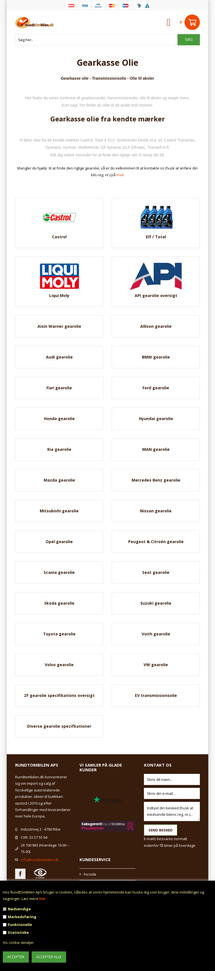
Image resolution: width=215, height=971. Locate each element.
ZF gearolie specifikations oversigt (59, 695)
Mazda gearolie (59, 480)
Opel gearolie (59, 541)
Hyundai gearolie (156, 418)
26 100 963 (29, 845)
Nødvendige (19, 908)
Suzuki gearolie (155, 603)
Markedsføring (22, 916)
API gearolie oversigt (156, 295)
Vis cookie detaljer (18, 942)
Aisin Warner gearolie (59, 326)
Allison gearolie (156, 326)
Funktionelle (20, 924)
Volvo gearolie (59, 664)
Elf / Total (156, 236)
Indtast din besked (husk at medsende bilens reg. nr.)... (172, 811)
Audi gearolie (59, 357)
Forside (90, 874)
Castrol (59, 236)
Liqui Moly (59, 295)
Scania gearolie (59, 572)
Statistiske (18, 932)
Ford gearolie (155, 387)
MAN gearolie (156, 449)
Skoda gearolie (59, 603)
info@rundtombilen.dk (40, 859)
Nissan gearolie (156, 510)
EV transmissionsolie (156, 695)
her (42, 898)
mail (119, 174)
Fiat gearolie (59, 387)
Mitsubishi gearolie (59, 510)
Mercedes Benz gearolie (156, 480)
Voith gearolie (156, 634)
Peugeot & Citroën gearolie (156, 541)
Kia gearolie (59, 449)
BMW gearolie (156, 357)
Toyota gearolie (59, 634)
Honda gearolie (59, 418)
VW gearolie (156, 664)
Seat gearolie (155, 572)
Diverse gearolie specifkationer (59, 726)
